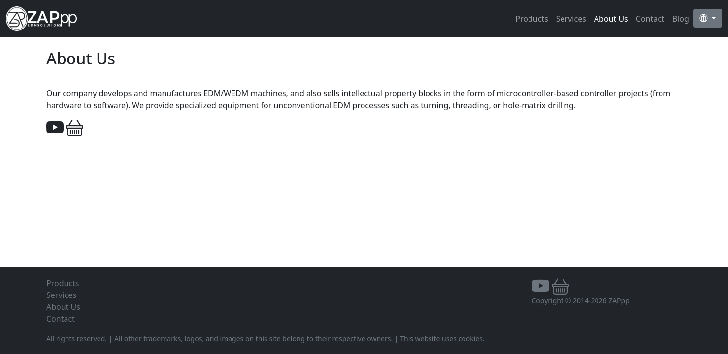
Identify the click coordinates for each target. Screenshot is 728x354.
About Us (611, 18)
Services (571, 18)
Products (531, 18)
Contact (650, 18)
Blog (680, 18)
